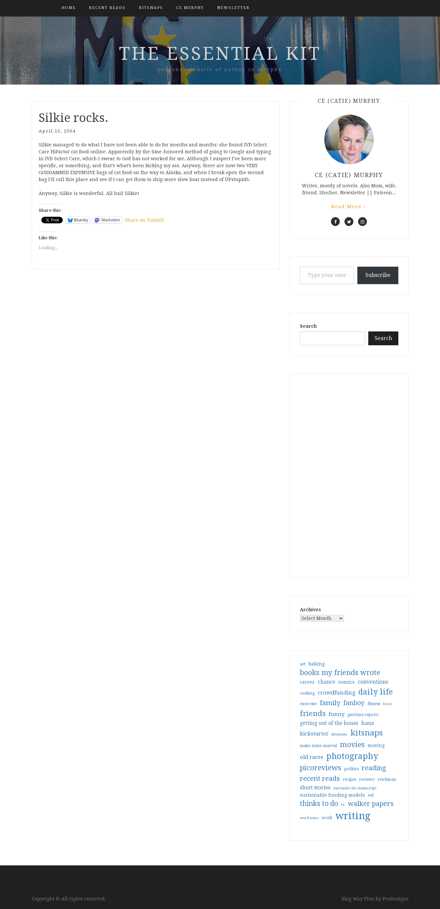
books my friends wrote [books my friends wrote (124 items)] (340, 672)
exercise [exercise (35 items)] (308, 703)
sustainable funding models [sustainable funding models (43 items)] (332, 795)
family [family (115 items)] (330, 703)
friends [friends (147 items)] (313, 713)
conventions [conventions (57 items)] (373, 682)
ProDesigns (395, 898)
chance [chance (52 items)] (326, 682)
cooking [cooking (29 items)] (307, 693)
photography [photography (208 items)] (352, 756)
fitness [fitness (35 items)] (374, 703)
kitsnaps (151, 8)
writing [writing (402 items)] (353, 815)
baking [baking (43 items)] (316, 663)
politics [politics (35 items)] (351, 768)
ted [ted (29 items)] (371, 795)
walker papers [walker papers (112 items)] (371, 804)
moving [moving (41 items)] (376, 745)
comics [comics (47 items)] (346, 682)
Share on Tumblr (144, 220)
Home (68, 8)
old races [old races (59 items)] (311, 757)
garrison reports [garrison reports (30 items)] (363, 714)
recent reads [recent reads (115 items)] (320, 778)
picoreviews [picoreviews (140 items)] (320, 767)
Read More (349, 206)
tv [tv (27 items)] (343, 804)
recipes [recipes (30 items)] (349, 779)
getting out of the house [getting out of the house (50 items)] (329, 723)
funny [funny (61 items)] (336, 714)
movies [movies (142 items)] (352, 744)
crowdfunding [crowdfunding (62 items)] (336, 692)
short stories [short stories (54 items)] (315, 787)
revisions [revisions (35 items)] (387, 779)
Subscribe (377, 275)
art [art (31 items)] (302, 664)
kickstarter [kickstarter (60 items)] (314, 734)
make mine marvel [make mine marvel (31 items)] (318, 745)
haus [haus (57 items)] (367, 723)
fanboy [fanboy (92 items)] (354, 703)
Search (308, 326)
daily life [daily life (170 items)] (375, 692)
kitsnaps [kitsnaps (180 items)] (366, 733)
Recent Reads (107, 8)
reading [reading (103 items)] (374, 768)
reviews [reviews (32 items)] (367, 779)
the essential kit (220, 53)
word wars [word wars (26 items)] (309, 818)
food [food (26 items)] (387, 704)
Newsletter (233, 8)
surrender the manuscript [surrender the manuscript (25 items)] (355, 788)
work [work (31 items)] (327, 817)
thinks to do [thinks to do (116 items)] (319, 804)
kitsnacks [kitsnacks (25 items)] (339, 734)
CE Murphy (190, 8)
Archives (310, 609)
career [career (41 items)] (307, 682)
